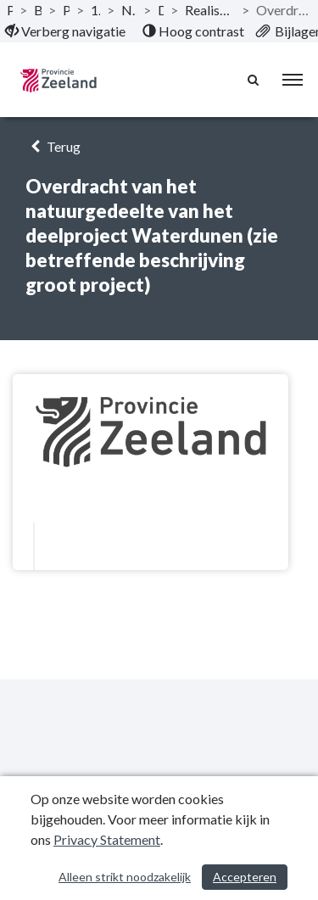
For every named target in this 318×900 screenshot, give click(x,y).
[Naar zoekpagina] (254, 79)
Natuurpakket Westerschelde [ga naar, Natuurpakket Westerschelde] (128, 10)
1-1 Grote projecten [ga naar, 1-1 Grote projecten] (96, 10)
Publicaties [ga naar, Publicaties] (10, 10)
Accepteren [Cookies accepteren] (244, 876)
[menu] (292, 80)
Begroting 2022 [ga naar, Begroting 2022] (38, 10)
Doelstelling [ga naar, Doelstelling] (161, 10)
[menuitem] (65, 31)
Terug (53, 146)
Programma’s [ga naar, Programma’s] (66, 10)
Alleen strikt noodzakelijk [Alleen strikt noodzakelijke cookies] (125, 876)
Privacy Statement (106, 839)
